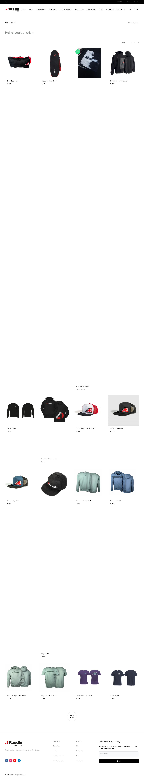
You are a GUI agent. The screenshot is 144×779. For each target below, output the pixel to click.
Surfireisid (91, 9)
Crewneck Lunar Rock (83, 501)
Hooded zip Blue (116, 501)
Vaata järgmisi (72, 716)
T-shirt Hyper (114, 695)
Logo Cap (45, 653)
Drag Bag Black (12, 81)
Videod (55, 751)
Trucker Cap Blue (13, 501)
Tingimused (79, 761)
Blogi (101, 9)
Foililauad (41, 9)
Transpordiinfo (80, 751)
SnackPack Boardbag (49, 81)
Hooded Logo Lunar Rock (16, 695)
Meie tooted (56, 741)
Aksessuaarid (66, 9)
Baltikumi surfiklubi (58, 756)
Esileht (129, 22)
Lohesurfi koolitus (114, 9)
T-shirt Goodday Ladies (84, 695)
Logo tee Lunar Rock (48, 695)
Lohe (23, 9)
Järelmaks (78, 741)
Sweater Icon (11, 428)
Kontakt (136, 2)
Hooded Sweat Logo (48, 459)
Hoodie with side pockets (119, 81)
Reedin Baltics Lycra (83, 386)
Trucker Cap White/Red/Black (86, 428)
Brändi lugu (56, 746)
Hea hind (52, 9)
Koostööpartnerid (58, 761)
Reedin (128, 2)
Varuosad (79, 9)
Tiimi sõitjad (120, 2)
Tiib (31, 9)
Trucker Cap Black (116, 428)
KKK (77, 746)
